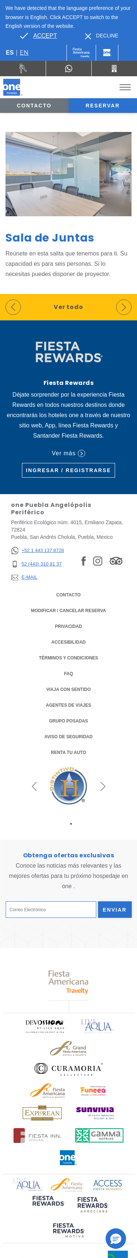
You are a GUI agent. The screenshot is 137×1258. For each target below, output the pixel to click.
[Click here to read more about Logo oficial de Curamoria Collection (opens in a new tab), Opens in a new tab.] (68, 1069)
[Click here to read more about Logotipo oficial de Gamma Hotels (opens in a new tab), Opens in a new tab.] (99, 1135)
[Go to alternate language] (38, 36)
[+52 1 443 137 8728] (37, 551)
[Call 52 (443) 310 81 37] (114, 68)
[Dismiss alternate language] (102, 36)
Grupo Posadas (68, 721)
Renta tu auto (68, 752)
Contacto (34, 105)
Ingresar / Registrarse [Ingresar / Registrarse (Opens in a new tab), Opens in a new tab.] (68, 470)
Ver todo (69, 307)
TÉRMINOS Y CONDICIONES (68, 658)
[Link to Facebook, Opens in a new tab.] (83, 561)
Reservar (103, 105)
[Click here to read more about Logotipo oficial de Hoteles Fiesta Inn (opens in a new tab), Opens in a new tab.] (37, 1135)
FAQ (68, 673)
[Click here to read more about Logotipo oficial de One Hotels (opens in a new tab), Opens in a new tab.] (68, 1157)
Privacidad (68, 626)
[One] (107, 53)
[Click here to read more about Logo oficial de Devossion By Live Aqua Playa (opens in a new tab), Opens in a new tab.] (44, 1026)
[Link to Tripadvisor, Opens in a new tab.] (116, 561)
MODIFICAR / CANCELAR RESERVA (68, 610)
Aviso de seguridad (69, 736)
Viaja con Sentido (68, 689)
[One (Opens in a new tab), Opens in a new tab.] (81, 53)
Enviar (115, 910)
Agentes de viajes (68, 705)
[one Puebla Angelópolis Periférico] (13, 87)
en (24, 52)
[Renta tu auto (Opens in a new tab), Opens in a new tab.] (23, 68)
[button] (34, 786)
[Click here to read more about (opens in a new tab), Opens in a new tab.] (48, 1206)
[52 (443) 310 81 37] (37, 564)
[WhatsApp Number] (68, 68)
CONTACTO (68, 594)
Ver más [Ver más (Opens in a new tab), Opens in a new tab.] (68, 453)
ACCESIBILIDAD (68, 642)
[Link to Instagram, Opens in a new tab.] (97, 561)
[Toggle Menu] (125, 87)
